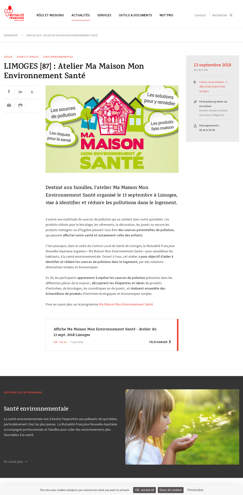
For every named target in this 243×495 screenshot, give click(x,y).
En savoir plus (15, 461)
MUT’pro (166, 15)
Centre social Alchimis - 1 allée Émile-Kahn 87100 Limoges (213, 86)
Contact (200, 15)
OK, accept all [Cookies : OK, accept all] (144, 490)
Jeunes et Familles (27, 56)
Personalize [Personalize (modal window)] (195, 490)
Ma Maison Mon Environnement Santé (126, 304)
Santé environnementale (58, 56)
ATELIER (8, 56)
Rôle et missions (50, 15)
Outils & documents (135, 15)
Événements (11, 35)
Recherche (219, 15)
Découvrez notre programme (23, 392)
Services (104, 15)
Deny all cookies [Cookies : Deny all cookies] (171, 490)
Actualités (81, 15)
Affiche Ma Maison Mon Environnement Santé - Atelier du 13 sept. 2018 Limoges (105, 332)
